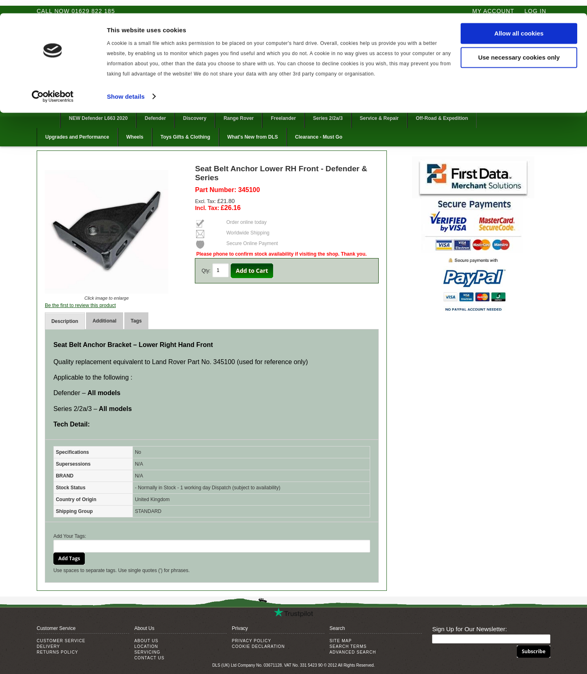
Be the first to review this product (80, 305)
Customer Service (61, 641)
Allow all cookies (519, 20)
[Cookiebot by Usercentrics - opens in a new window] (52, 83)
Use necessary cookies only (519, 44)
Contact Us (149, 658)
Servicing (147, 652)
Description (64, 321)
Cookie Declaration (258, 646)
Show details (126, 83)
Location (146, 646)
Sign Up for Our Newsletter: (469, 628)
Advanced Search (352, 652)
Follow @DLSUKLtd (528, 104)
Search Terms (347, 646)
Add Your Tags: (69, 536)
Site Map (340, 641)
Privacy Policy (251, 641)
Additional (105, 321)
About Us (146, 641)
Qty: (205, 271)
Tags (136, 321)
